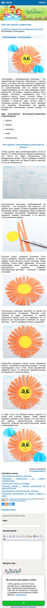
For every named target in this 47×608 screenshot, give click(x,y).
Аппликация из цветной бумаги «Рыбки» (20, 491)
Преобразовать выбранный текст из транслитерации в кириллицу (40, 536)
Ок (23, 603)
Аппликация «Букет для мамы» (16, 483)
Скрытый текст (34, 536)
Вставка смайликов (27, 536)
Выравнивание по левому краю (17, 536)
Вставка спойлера (4, 539)
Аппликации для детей (26, 499)
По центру (20, 536)
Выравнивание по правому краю (23, 536)
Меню (6, 3)
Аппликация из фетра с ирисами (17, 476)
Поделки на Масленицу (18, 500)
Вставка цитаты (37, 536)
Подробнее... (21, 595)
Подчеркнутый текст (10, 536)
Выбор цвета (30, 536)
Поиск (42, 3)
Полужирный (4, 536)
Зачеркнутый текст (13, 536)
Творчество (13, 499)
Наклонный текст (7, 536)
